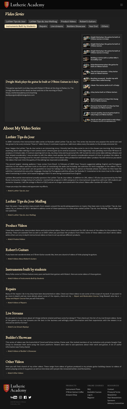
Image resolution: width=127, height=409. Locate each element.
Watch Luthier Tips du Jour (18, 190)
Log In (89, 395)
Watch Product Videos (16, 239)
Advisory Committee (116, 403)
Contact (111, 389)
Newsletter (112, 395)
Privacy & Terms (114, 392)
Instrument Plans (73, 389)
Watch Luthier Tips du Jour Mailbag (22, 215)
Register (90, 397)
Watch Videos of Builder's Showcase (22, 351)
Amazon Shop (71, 395)
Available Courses (94, 392)
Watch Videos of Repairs (17, 302)
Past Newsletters (114, 397)
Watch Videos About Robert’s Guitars (22, 259)
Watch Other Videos (15, 373)
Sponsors (111, 400)
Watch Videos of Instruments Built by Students (26, 278)
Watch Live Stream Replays (18, 327)
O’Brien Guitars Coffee (75, 392)
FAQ (89, 389)
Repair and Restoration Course (86, 296)
